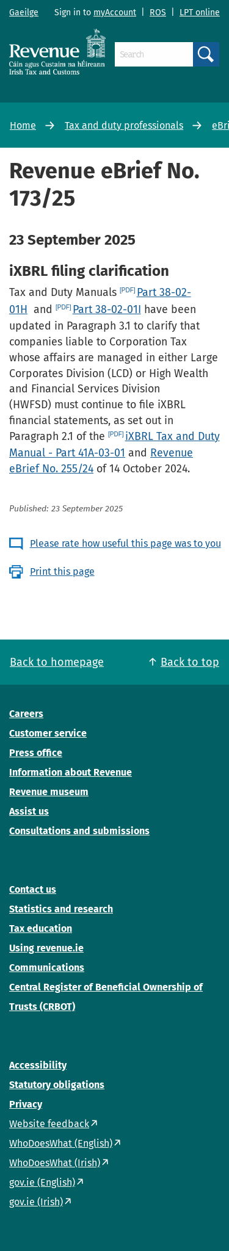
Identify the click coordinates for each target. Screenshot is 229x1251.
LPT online (200, 12)
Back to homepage (57, 662)
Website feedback (49, 1124)
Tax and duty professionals (124, 125)
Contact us (32, 889)
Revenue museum (49, 792)
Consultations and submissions (79, 831)
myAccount (114, 12)
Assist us (29, 811)
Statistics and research (61, 909)
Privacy (25, 1104)
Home (23, 125)
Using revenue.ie (46, 948)
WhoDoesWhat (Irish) (54, 1163)
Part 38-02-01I (107, 309)
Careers (26, 713)
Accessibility (38, 1065)
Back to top (190, 662)
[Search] (154, 54)
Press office (35, 753)
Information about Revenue (70, 772)
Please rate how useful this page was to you (125, 543)
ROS (158, 12)
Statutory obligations (56, 1085)
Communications (46, 967)
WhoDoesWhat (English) (60, 1143)
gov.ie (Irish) (36, 1202)
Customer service (48, 733)
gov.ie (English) (42, 1182)
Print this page (62, 571)
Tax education (40, 928)
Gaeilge (23, 12)
